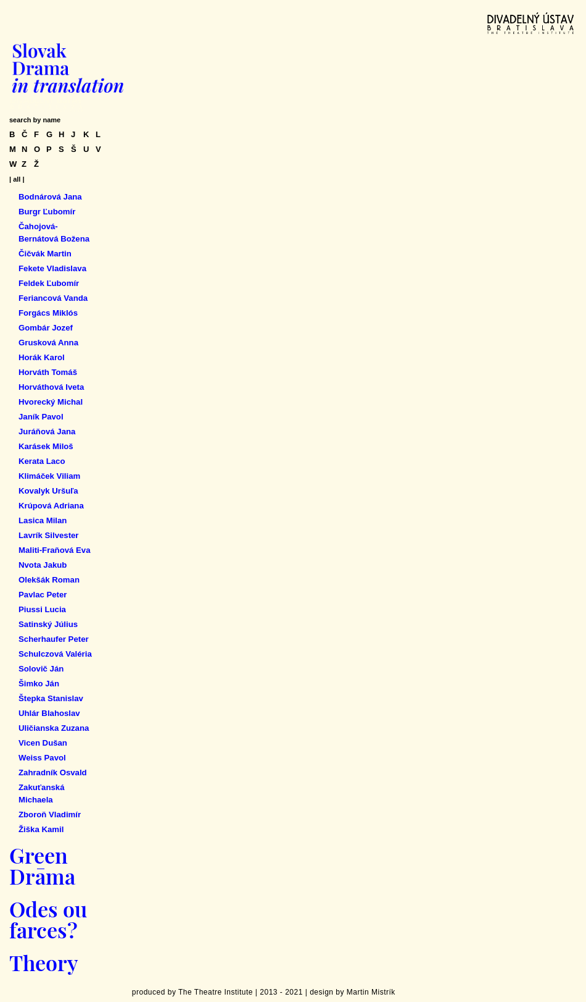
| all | (17, 179)
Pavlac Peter (43, 594)
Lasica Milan (43, 520)
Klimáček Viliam (49, 476)
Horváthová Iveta (51, 387)
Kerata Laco (42, 461)
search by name (34, 120)
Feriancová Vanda (53, 298)
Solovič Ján (41, 668)
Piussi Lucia (42, 609)
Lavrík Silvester (49, 535)
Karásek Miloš (46, 446)
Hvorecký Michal (51, 401)
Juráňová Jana (47, 431)
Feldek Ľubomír (49, 283)
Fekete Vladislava (52, 268)
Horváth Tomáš (48, 372)
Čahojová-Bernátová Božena (54, 232)
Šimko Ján (39, 683)
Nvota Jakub (43, 565)
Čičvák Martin (45, 253)
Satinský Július (48, 624)
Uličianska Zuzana (54, 728)
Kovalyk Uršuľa (48, 490)
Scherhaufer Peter (54, 639)
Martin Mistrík (371, 992)
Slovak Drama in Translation (67, 68)
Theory (43, 962)
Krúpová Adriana (51, 505)
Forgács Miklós (48, 313)
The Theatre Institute (215, 992)
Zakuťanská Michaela (42, 793)
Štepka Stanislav (51, 698)
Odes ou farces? (48, 919)
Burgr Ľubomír (47, 211)
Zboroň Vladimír (50, 814)
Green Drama (42, 865)
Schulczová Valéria (55, 654)
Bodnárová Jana (50, 196)
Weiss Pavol (42, 757)
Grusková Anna (48, 342)
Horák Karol (42, 357)
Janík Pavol (41, 416)
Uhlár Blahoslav (49, 713)
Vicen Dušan (43, 742)
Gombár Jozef (46, 327)
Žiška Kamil (41, 829)
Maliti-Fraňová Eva (55, 550)
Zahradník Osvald (53, 772)
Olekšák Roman (49, 579)
